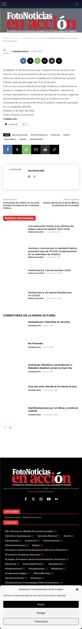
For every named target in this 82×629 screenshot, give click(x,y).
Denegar (41, 613)
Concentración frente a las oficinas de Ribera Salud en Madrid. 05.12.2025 (51, 228)
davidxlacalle (20, 51)
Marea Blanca (10, 139)
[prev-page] (5, 427)
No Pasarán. (35, 343)
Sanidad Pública (36, 139)
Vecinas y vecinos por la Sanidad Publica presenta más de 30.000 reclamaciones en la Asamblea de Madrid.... (52, 251)
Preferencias (41, 621)
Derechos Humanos (39, 135)
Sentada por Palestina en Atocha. (49, 321)
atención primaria (20, 135)
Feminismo (55, 135)
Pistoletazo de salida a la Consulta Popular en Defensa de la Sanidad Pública (21, 205)
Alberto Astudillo (36, 232)
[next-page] (10, 427)
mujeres (22, 139)
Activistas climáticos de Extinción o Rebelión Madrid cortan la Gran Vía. (50, 366)
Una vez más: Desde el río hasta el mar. (52, 386)
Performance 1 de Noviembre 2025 (49, 270)
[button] (77, 589)
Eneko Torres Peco (36, 273)
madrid (66, 135)
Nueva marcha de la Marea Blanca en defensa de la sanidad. (61, 204)
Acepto (41, 604)
